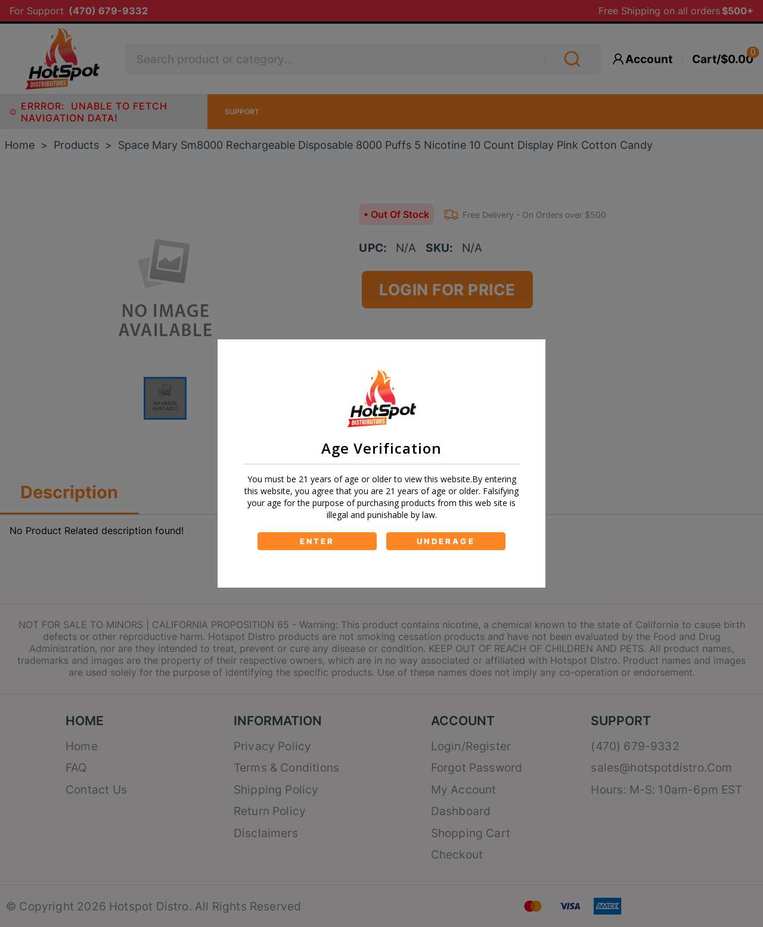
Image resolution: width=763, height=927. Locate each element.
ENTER (317, 541)
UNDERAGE (446, 541)
